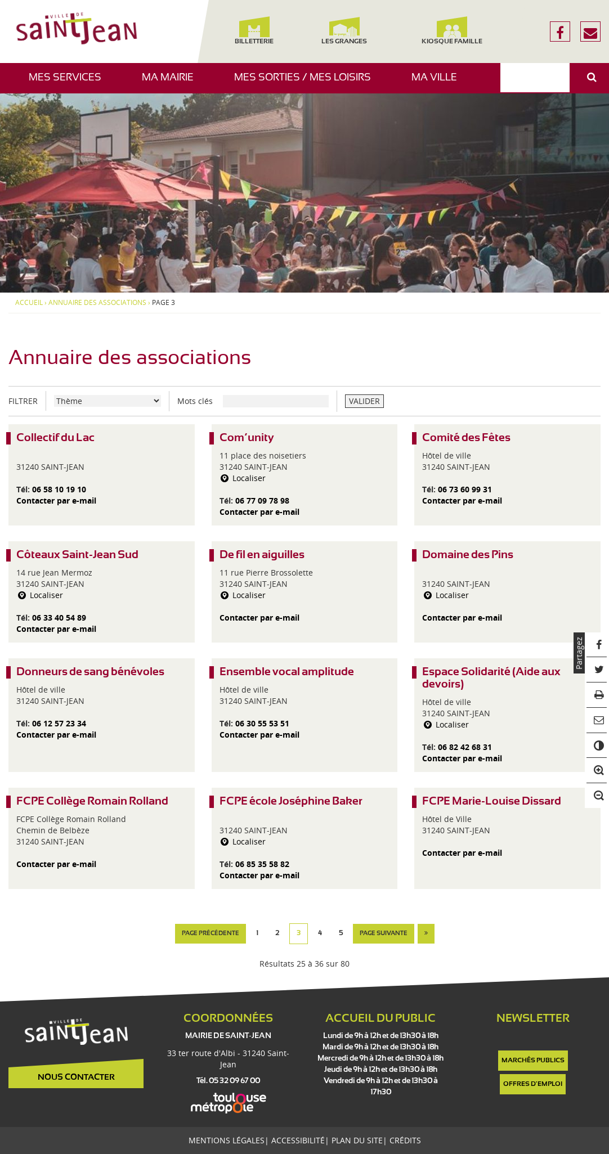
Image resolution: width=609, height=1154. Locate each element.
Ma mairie (172, 83)
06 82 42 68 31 (465, 747)
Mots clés (195, 401)
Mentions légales (227, 1140)
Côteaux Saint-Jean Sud (77, 555)
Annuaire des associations (97, 302)
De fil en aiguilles (262, 555)
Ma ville (438, 83)
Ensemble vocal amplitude (287, 672)
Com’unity (247, 438)
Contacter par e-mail (56, 500)
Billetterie (254, 30)
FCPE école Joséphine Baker (291, 801)
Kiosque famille (451, 30)
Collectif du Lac (55, 438)
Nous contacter (76, 1077)
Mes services (69, 83)
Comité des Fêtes (466, 438)
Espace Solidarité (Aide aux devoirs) (491, 678)
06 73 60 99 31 (465, 489)
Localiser (243, 478)
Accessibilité (298, 1140)
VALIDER (364, 401)
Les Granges (344, 30)
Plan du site (357, 1140)
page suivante (384, 933)
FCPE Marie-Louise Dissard (491, 801)
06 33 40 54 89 (59, 617)
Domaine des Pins (467, 555)
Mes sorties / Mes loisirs (306, 83)
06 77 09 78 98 (262, 500)
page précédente (210, 933)
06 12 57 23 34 (59, 723)
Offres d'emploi (532, 1084)
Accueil (29, 302)
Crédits (405, 1140)
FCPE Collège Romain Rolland (92, 801)
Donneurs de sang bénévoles (90, 672)
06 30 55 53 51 (262, 723)
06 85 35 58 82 (262, 864)
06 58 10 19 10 (59, 489)
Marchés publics (533, 1060)
